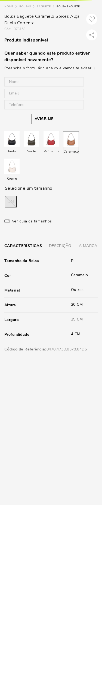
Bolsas (25, 6)
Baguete (44, 6)
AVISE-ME (44, 118)
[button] (11, 201)
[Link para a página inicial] (8, 7)
